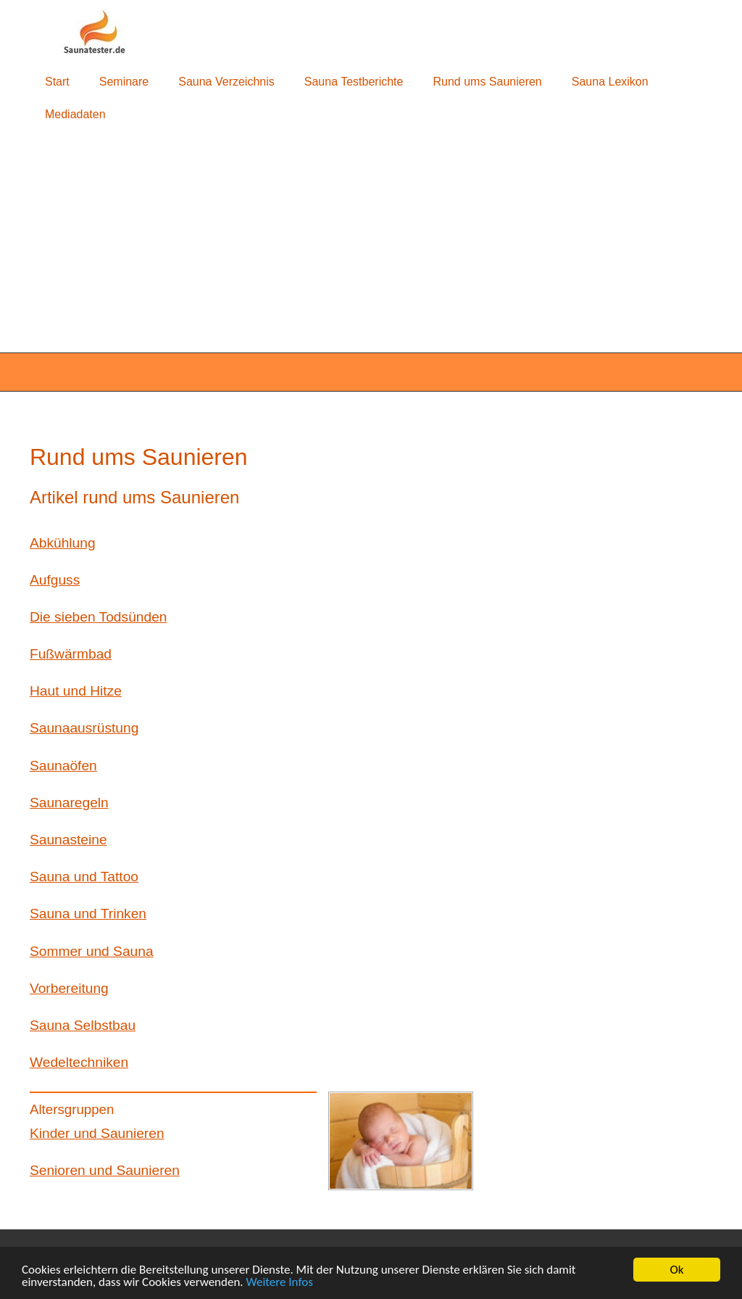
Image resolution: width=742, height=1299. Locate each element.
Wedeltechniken (79, 1062)
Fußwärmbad (71, 653)
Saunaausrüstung (84, 727)
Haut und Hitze (76, 690)
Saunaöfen (63, 765)
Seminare (124, 81)
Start (57, 81)
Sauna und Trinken (88, 913)
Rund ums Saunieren (487, 81)
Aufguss (55, 579)
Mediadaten (75, 114)
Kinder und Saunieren (97, 1133)
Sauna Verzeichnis (226, 81)
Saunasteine (68, 839)
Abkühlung (63, 542)
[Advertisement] (371, 242)
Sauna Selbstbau (83, 1025)
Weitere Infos (279, 1282)
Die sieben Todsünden (98, 616)
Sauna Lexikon (610, 81)
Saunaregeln (69, 802)
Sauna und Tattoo (84, 876)
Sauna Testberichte (354, 81)
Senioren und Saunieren (105, 1170)
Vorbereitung (69, 988)
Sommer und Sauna (92, 951)
